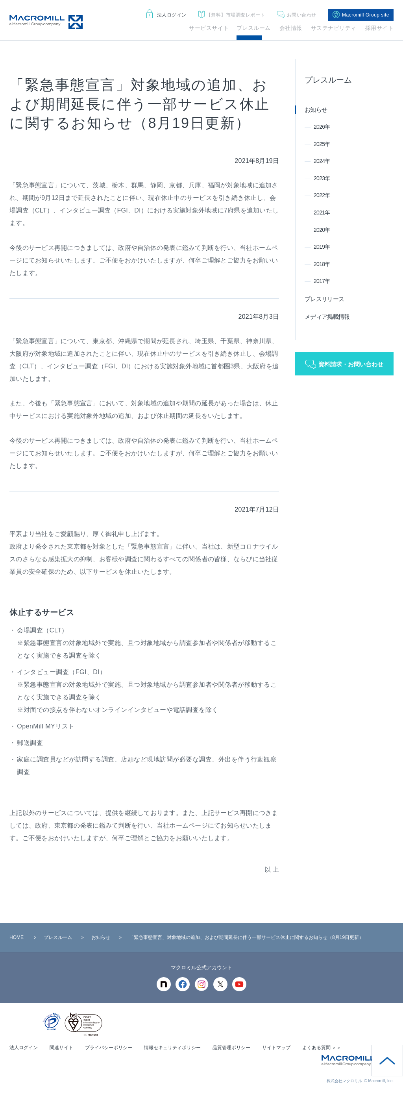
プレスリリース (324, 299)
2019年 (322, 247)
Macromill (46, 22)
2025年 (322, 144)
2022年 (322, 195)
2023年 (322, 178)
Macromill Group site (361, 15)
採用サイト (379, 28)
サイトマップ (276, 1047)
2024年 (322, 161)
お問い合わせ (296, 15)
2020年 (322, 230)
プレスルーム (254, 28)
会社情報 (290, 28)
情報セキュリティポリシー (172, 1047)
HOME (16, 937)
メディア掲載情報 (327, 316)
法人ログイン (166, 15)
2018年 (322, 264)
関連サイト (61, 1047)
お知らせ (316, 109)
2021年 (322, 212)
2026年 (322, 127)
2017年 (322, 281)
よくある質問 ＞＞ (321, 1047)
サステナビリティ (334, 28)
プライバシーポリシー (108, 1047)
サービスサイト (209, 28)
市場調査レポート (231, 15)
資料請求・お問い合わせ (350, 364)
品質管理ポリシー (231, 1047)
